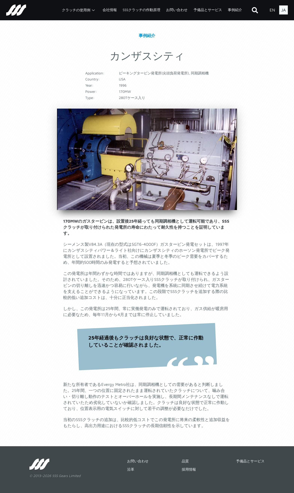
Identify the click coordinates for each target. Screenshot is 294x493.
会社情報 (110, 10)
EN (272, 10)
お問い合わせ (177, 10)
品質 (185, 461)
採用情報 (189, 469)
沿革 (130, 469)
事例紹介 (235, 10)
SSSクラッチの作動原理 (141, 10)
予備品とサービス (208, 10)
